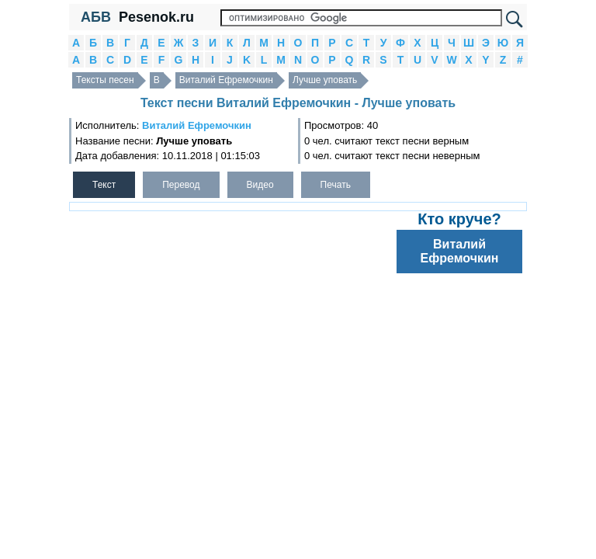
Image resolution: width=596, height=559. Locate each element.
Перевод (180, 184)
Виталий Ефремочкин (226, 80)
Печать (336, 184)
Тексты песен (105, 80)
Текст (104, 184)
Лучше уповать (325, 80)
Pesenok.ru (156, 17)
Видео (260, 184)
